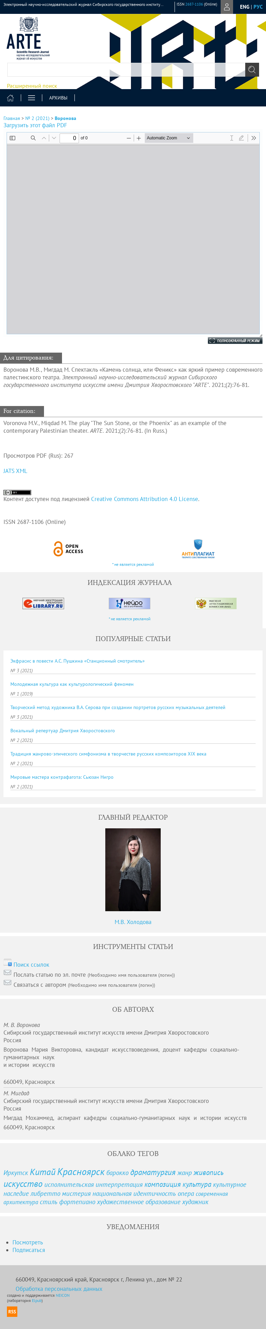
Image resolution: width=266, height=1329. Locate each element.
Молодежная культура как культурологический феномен (72, 684)
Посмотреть (27, 1242)
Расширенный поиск (32, 85)
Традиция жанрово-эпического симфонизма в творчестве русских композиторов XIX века (108, 754)
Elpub (37, 1300)
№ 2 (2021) (37, 118)
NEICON (63, 1295)
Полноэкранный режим (228, 340)
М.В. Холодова (133, 922)
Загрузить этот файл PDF (35, 125)
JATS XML (15, 471)
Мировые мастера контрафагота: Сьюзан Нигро (62, 777)
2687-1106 (194, 4)
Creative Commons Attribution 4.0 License (144, 499)
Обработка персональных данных (59, 1289)
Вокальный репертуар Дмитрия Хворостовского (62, 730)
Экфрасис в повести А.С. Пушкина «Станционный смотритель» (77, 661)
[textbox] (133, 70)
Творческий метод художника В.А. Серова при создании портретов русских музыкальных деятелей (117, 707)
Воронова (65, 118)
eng (244, 6)
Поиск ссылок (31, 964)
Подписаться (28, 1250)
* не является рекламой (133, 564)
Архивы (58, 98)
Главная (11, 118)
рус (258, 6)
